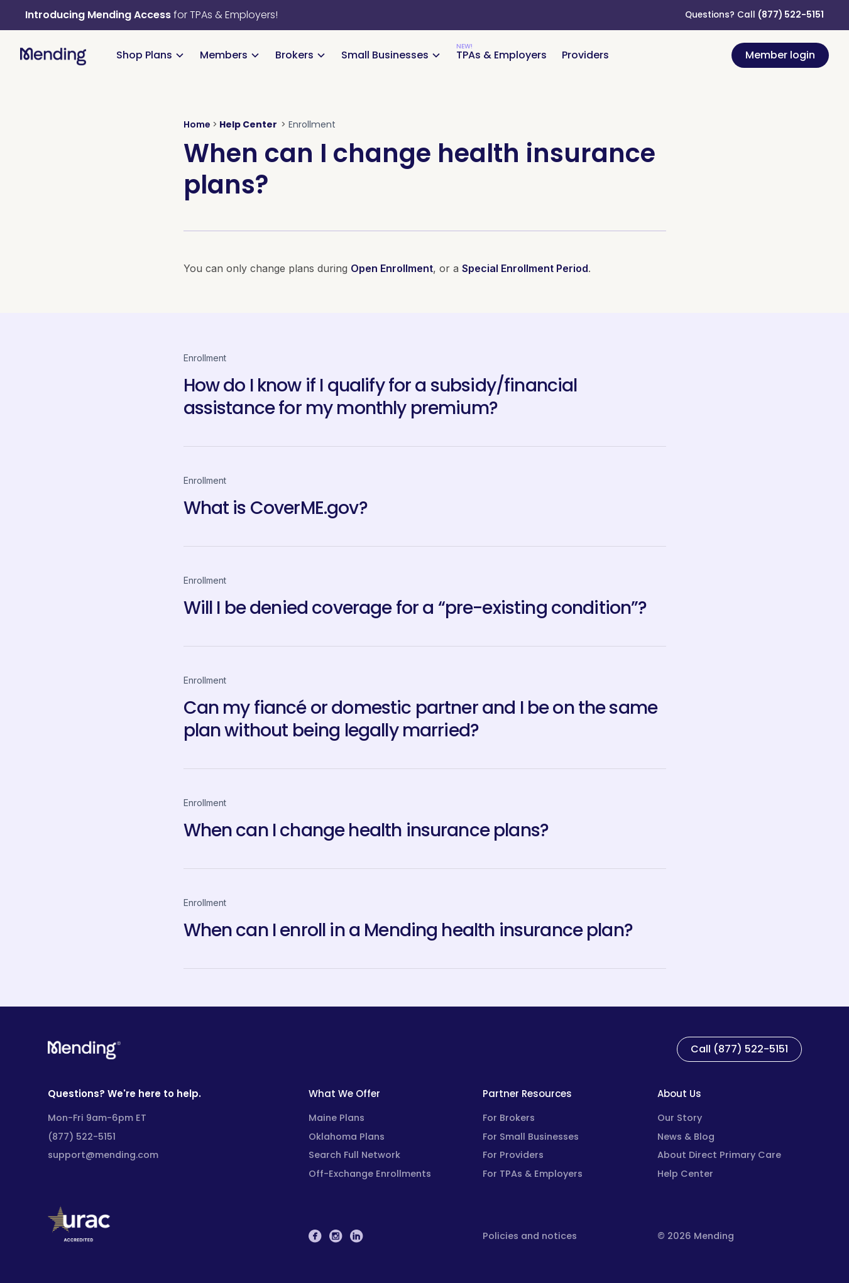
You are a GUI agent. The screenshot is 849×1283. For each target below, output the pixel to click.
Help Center (685, 1173)
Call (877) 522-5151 (739, 1049)
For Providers (513, 1155)
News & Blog (686, 1136)
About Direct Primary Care (719, 1155)
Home (197, 124)
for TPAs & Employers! (151, 15)
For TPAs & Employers (533, 1173)
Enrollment (204, 357)
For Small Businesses (531, 1136)
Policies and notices (530, 1236)
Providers (585, 55)
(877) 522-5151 (791, 15)
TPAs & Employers (501, 55)
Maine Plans (336, 1117)
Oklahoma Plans (347, 1136)
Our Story (679, 1117)
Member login (780, 55)
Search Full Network (354, 1155)
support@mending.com (103, 1155)
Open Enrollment (392, 268)
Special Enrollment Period (525, 268)
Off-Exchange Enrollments (370, 1173)
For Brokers (509, 1117)
